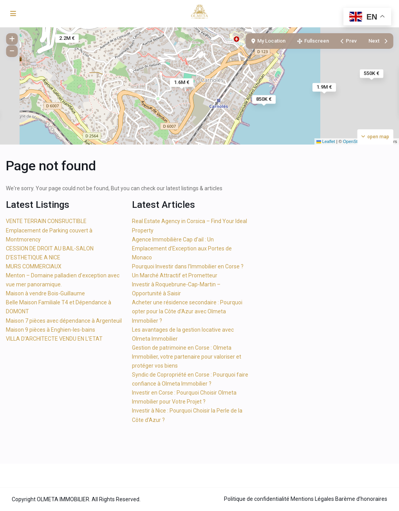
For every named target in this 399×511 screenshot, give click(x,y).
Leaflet (325, 141)
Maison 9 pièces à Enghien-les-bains (50, 330)
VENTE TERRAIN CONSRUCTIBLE (46, 221)
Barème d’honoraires (361, 499)
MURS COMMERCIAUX (33, 266)
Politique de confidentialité (256, 499)
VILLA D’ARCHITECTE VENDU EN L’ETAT (54, 339)
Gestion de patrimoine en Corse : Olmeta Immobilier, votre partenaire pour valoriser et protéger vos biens (186, 357)
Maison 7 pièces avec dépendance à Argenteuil (64, 321)
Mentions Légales (312, 499)
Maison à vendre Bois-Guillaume (45, 293)
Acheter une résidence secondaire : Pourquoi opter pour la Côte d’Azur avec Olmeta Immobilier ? (187, 311)
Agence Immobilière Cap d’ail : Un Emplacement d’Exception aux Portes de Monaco (182, 248)
